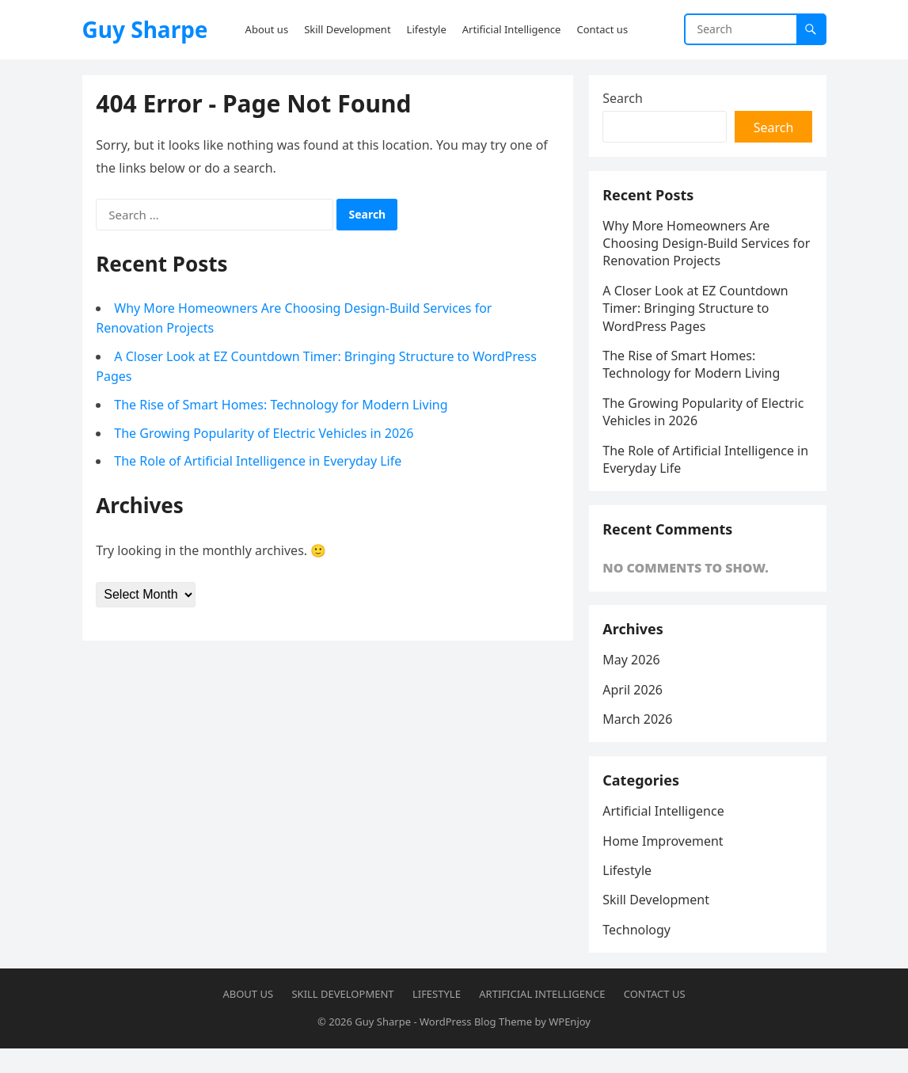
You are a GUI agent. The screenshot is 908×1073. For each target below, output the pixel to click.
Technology (639, 952)
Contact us (655, 1018)
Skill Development (658, 922)
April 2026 (635, 707)
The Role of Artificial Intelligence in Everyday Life (260, 462)
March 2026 (639, 736)
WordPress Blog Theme (476, 1047)
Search (625, 99)
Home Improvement (665, 863)
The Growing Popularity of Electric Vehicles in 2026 (266, 434)
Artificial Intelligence (665, 834)
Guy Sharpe (145, 29)
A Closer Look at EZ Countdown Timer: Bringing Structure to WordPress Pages (697, 315)
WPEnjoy (570, 1047)
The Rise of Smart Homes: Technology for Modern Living (283, 406)
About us (247, 1018)
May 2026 (633, 678)
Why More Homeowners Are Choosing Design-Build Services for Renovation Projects (698, 250)
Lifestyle (629, 893)
